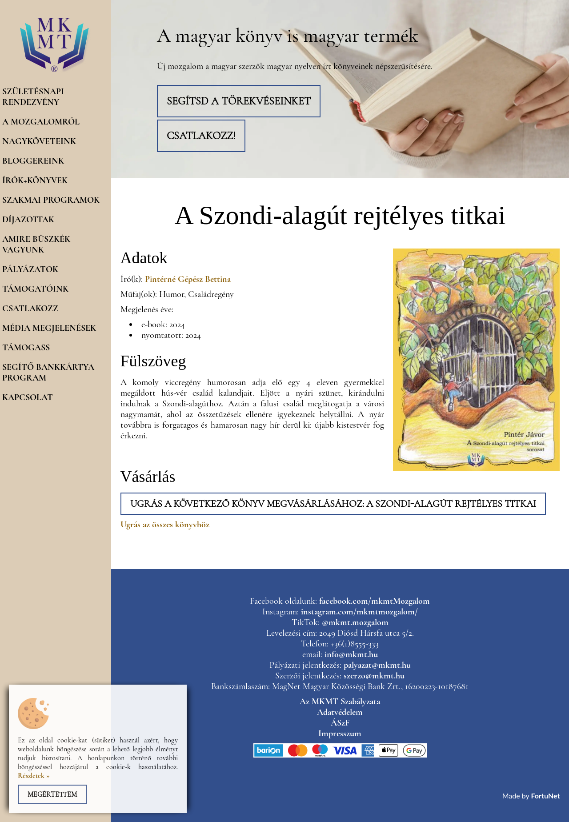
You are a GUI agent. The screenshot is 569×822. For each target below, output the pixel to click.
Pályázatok (30, 269)
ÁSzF (340, 723)
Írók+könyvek (35, 180)
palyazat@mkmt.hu (377, 665)
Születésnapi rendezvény (33, 97)
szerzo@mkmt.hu (374, 675)
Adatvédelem (340, 712)
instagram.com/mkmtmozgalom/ (359, 611)
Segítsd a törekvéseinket (239, 101)
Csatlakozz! (201, 135)
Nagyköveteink (39, 141)
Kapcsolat (27, 397)
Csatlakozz (30, 308)
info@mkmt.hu (351, 654)
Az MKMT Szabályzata (340, 701)
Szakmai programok (51, 200)
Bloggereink (33, 161)
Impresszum (339, 733)
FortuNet (545, 795)
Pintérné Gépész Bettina (188, 279)
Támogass (26, 347)
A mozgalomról (41, 121)
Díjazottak (28, 219)
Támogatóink (35, 289)
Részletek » (34, 775)
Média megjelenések (49, 328)
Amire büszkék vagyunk (36, 244)
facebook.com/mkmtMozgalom (374, 601)
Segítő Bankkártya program (48, 372)
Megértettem (52, 794)
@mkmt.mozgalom (355, 622)
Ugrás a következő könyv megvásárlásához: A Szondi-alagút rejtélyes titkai (333, 503)
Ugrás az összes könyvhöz (164, 524)
